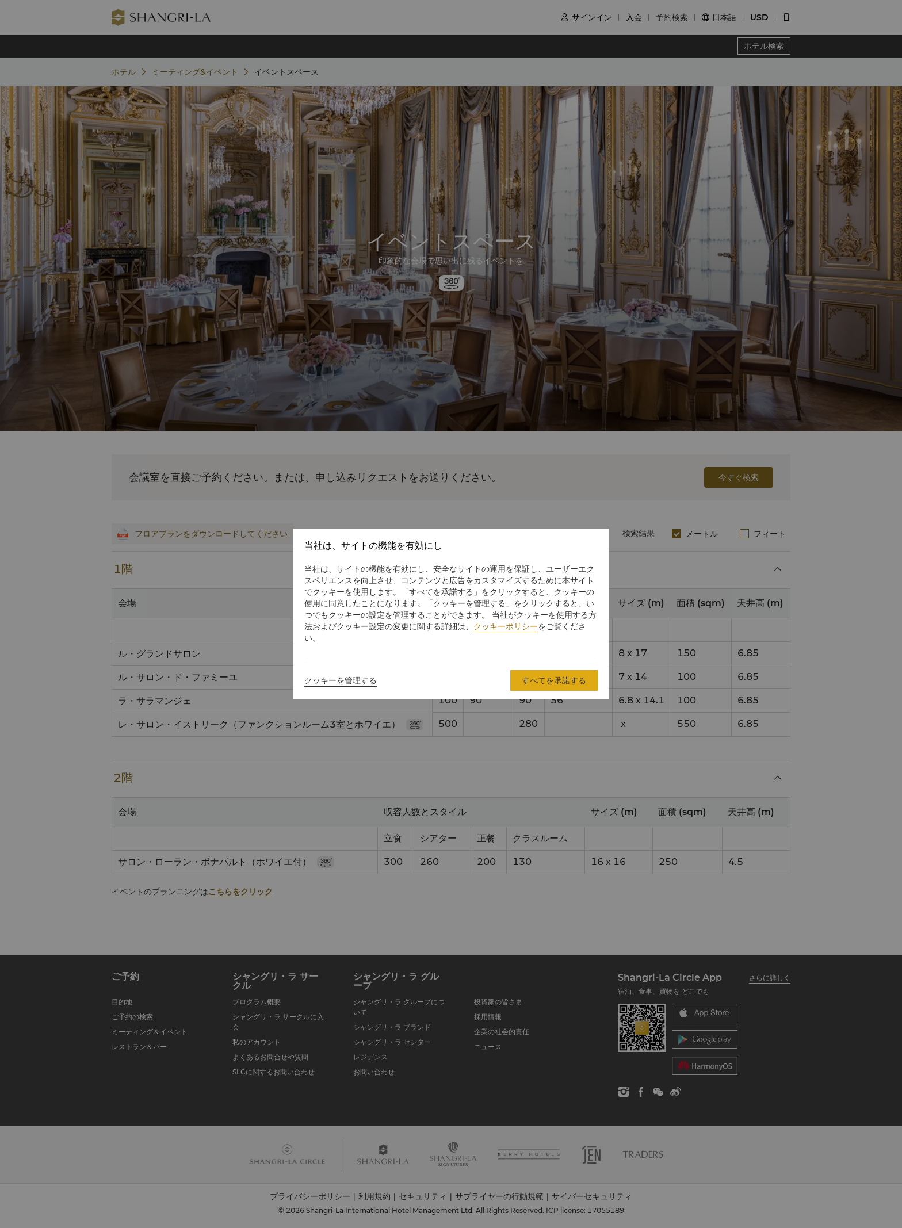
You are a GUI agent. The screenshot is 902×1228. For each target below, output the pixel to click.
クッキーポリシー (505, 626)
